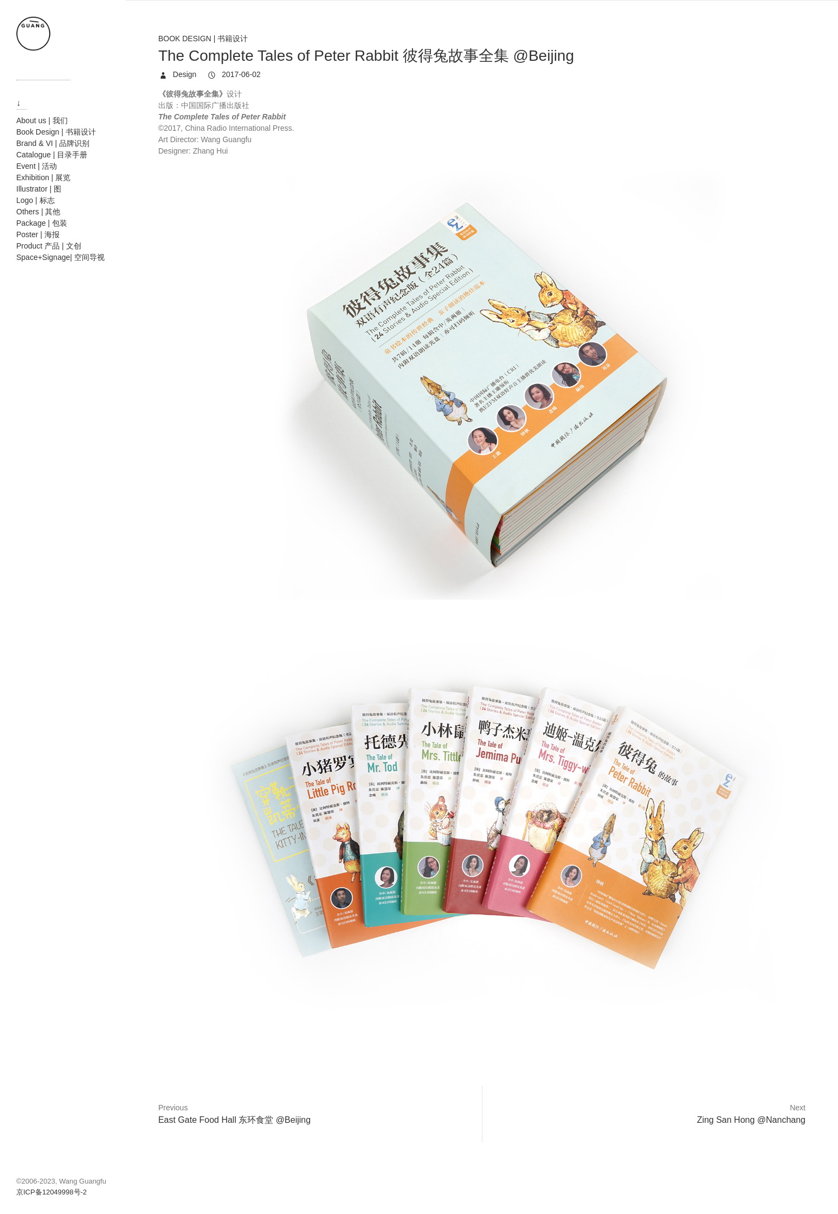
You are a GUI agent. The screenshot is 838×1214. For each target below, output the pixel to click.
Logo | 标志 (35, 200)
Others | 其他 (38, 211)
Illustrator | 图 (38, 189)
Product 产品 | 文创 (48, 245)
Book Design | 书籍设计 (203, 38)
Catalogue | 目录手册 (51, 154)
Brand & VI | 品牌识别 (52, 143)
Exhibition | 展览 (43, 177)
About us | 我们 (42, 120)
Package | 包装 (41, 223)
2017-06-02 (240, 74)
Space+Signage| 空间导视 (60, 257)
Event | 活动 (36, 166)
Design (183, 74)
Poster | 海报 (38, 234)
